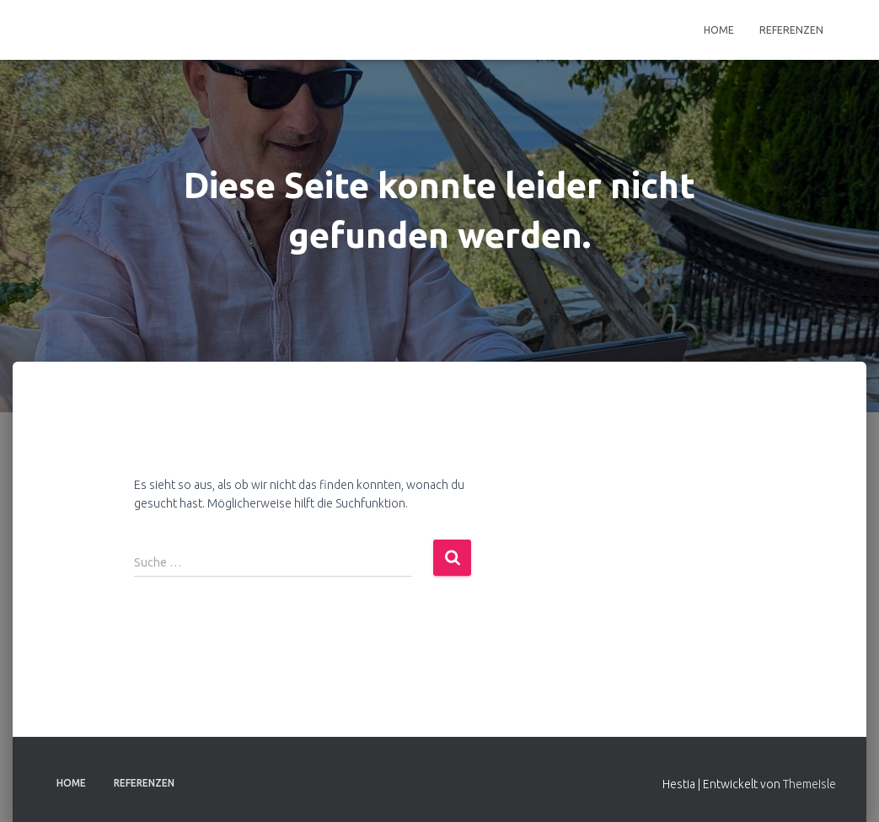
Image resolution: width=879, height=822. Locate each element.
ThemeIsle (809, 784)
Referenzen (791, 29)
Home (719, 29)
